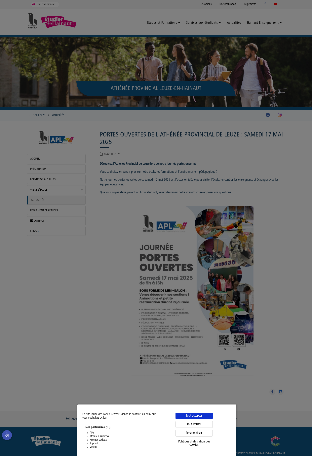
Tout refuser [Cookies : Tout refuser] (194, 424)
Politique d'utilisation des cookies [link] (194, 443)
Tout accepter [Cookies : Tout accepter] (194, 415)
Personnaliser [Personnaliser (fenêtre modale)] (194, 433)
